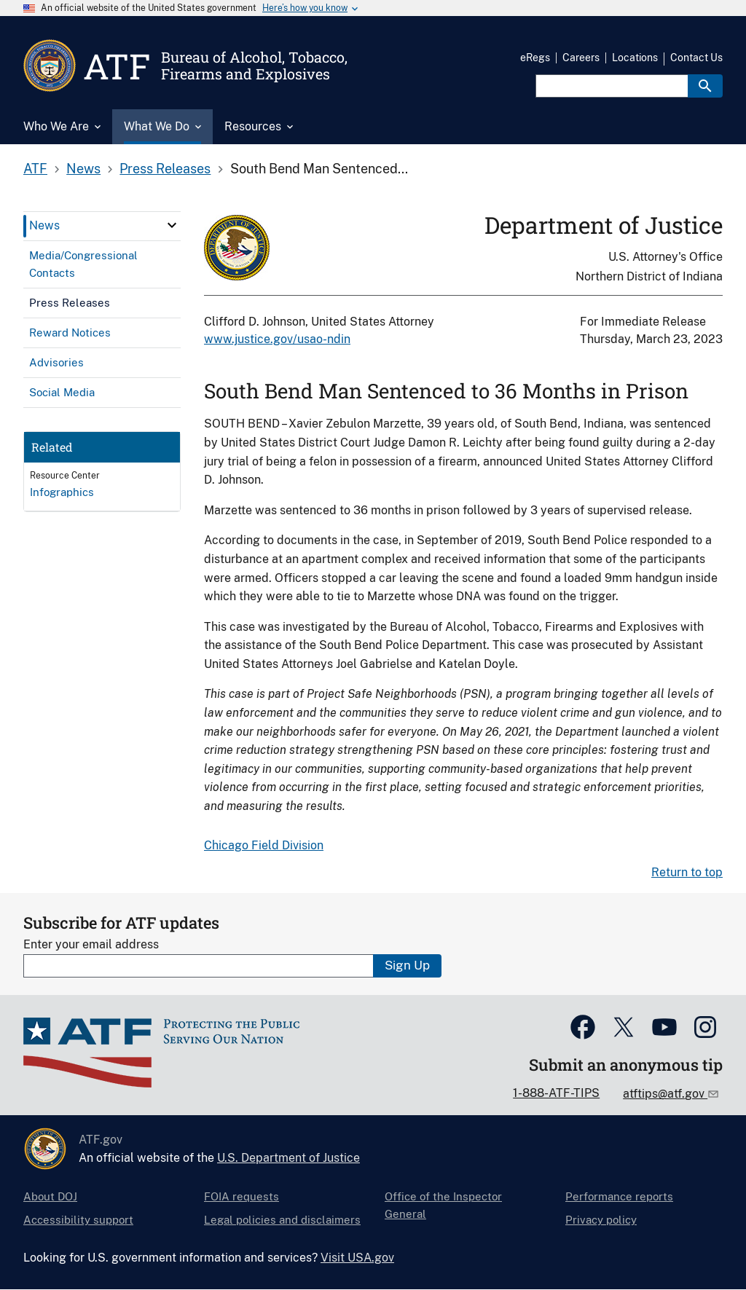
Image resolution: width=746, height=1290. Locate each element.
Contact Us (696, 57)
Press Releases (165, 168)
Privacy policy (601, 1220)
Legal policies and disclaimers (282, 1220)
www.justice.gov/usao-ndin (277, 339)
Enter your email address (91, 944)
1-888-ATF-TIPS (556, 1093)
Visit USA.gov (357, 1258)
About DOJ (50, 1196)
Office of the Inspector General (443, 1205)
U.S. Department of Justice (288, 1158)
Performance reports (619, 1196)
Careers (581, 57)
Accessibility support (78, 1220)
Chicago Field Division (263, 845)
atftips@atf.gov (665, 1094)
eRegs (535, 57)
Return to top (687, 872)
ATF (35, 168)
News (83, 168)
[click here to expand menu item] (172, 225)
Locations (635, 57)
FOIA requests (241, 1196)
